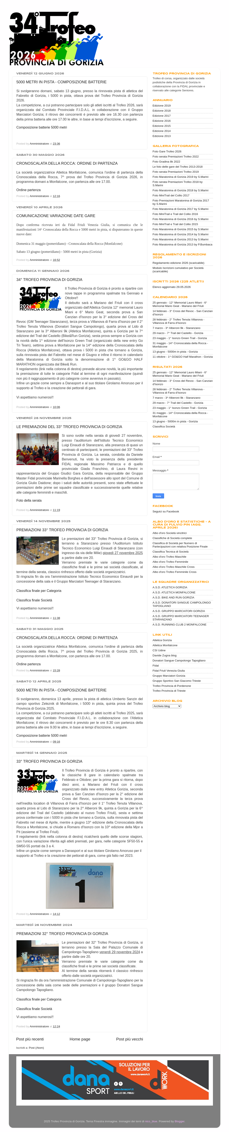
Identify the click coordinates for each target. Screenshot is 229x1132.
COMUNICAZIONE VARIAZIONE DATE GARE (55, 216)
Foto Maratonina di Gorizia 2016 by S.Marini (180, 219)
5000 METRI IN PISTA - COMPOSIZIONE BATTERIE (61, 82)
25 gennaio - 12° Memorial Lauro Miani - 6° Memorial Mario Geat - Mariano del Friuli (180, 304)
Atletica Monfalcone (165, 645)
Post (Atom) (36, 1047)
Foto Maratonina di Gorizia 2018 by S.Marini (180, 190)
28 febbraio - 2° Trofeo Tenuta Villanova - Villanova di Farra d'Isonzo (178, 321)
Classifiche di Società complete (172, 538)
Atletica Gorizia (162, 640)
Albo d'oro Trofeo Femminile (170, 561)
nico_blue (151, 1121)
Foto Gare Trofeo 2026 (167, 151)
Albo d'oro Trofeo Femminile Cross (174, 572)
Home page (80, 1039)
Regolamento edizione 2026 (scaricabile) (178, 262)
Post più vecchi (129, 1039)
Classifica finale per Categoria (39, 591)
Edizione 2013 (162, 136)
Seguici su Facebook (166, 511)
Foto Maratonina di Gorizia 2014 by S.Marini (180, 234)
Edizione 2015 (162, 125)
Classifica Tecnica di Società (171, 551)
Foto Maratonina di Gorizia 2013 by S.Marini (180, 239)
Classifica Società (164, 426)
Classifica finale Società (34, 600)
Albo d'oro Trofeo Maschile (169, 556)
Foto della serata (29, 500)
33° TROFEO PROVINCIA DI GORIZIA (49, 761)
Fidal (156, 665)
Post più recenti (30, 1039)
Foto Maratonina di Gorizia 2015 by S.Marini (180, 229)
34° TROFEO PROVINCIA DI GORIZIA (49, 280)
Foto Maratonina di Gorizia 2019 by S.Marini (180, 176)
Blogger (179, 1121)
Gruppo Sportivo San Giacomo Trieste (177, 680)
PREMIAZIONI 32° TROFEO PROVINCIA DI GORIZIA (62, 934)
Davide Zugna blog (165, 655)
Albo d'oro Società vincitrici (170, 533)
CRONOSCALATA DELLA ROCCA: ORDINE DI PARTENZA (67, 163)
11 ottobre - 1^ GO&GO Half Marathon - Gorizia (183, 356)
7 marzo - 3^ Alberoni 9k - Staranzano (176, 328)
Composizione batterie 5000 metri (41, 127)
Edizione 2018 (162, 110)
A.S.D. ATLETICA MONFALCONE (174, 592)
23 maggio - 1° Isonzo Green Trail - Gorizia (180, 338)
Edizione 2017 (162, 115)
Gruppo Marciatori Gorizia (169, 675)
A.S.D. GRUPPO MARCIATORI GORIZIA (179, 611)
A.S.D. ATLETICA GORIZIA (170, 587)
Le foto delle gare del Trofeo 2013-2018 (178, 166)
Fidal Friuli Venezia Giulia (169, 670)
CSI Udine (159, 650)
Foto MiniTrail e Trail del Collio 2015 (175, 224)
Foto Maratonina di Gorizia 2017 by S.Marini (180, 209)
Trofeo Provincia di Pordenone (172, 685)
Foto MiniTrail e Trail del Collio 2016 (175, 214)
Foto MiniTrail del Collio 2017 (171, 195)
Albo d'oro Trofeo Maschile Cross (174, 566)
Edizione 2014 (162, 131)
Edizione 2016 (162, 120)
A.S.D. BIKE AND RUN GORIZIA (173, 597)
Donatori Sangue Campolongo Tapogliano (179, 660)
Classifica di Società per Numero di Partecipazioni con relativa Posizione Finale (180, 545)
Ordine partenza (28, 190)
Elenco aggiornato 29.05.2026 (172, 287)
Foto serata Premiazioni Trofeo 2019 (176, 171)
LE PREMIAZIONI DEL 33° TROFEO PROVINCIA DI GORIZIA (69, 427)
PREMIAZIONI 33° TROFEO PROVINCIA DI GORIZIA (62, 530)
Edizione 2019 (162, 105)
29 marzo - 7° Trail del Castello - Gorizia (178, 333)
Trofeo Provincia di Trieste (169, 690)
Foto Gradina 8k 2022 (166, 161)
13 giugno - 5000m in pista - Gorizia (175, 351)
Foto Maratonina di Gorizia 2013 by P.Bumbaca (183, 244)
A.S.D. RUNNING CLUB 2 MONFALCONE (180, 624)
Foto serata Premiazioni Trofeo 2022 (176, 156)
